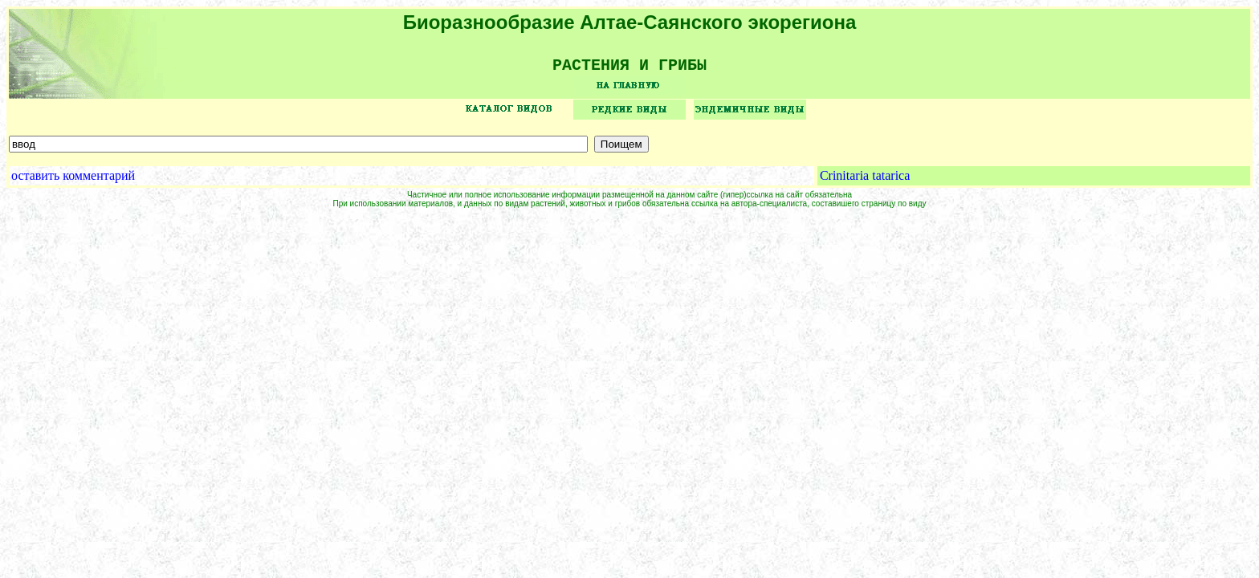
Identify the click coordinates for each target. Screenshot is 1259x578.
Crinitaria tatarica (865, 181)
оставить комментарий (73, 181)
